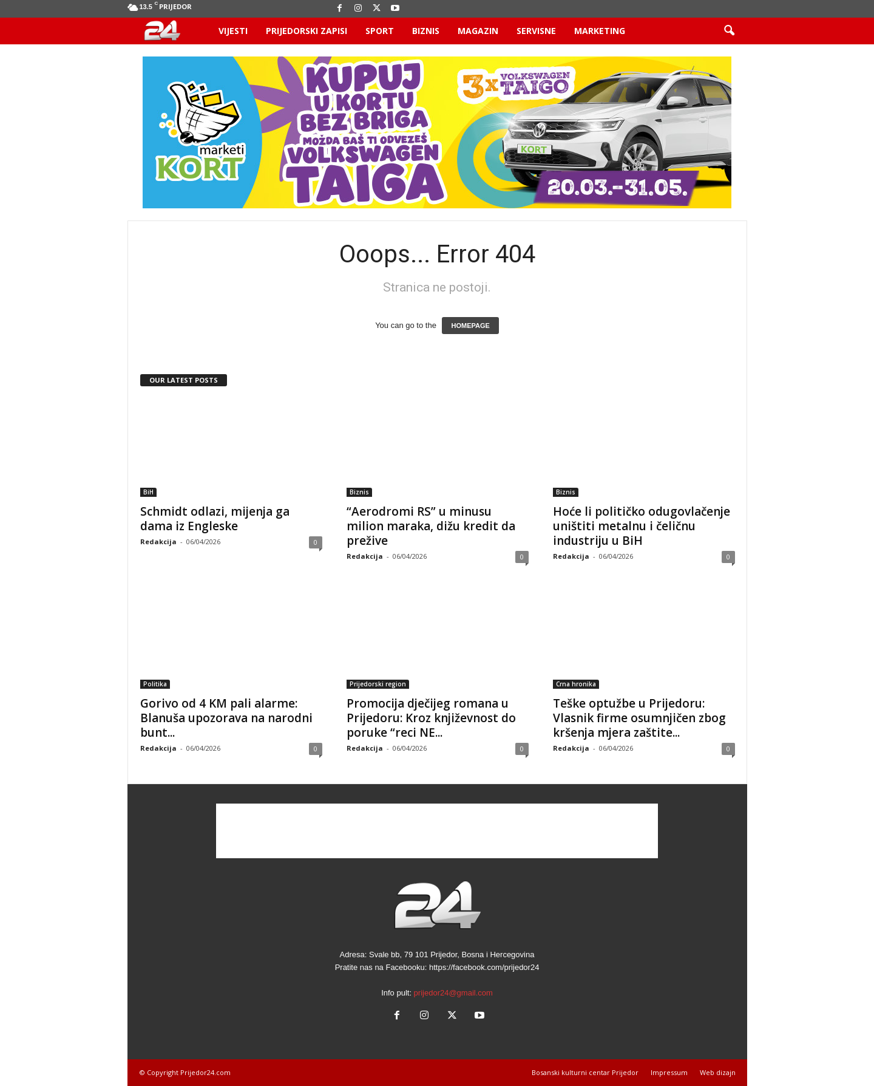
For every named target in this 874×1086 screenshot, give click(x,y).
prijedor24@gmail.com (453, 992)
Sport (379, 30)
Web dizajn (718, 1072)
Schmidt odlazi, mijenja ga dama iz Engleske (215, 519)
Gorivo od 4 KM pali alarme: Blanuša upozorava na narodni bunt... (226, 717)
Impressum (669, 1072)
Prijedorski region (378, 684)
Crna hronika (576, 684)
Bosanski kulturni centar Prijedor (585, 1072)
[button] (729, 31)
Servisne (536, 30)
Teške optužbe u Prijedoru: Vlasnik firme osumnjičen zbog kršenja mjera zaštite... (639, 717)
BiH (148, 492)
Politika (155, 684)
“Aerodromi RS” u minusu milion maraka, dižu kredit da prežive (431, 526)
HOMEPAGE (470, 325)
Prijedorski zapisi (306, 30)
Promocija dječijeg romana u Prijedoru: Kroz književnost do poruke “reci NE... (431, 717)
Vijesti (233, 30)
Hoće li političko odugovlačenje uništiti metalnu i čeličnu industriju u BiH (641, 526)
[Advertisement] (437, 831)
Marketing (599, 30)
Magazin (478, 30)
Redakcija (158, 541)
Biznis (425, 30)
